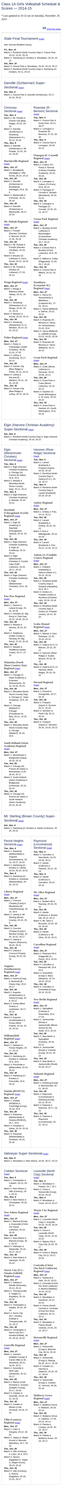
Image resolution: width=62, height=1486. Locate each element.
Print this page (51, 29)
